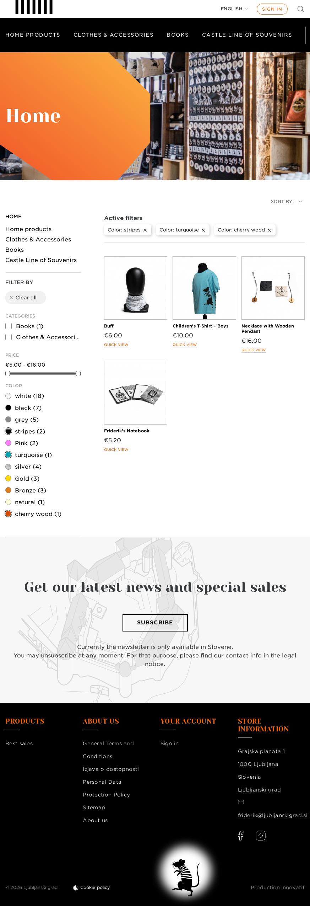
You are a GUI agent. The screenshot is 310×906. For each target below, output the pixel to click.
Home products (32, 35)
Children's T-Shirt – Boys (200, 326)
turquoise (33, 455)
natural (30, 502)
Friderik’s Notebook (126, 430)
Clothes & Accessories (114, 35)
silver (28, 466)
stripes (30, 431)
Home (13, 216)
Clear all (23, 297)
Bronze (30, 490)
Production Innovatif (278, 887)
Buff (109, 326)
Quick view (116, 344)
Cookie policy (95, 887)
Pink (26, 443)
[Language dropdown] (235, 9)
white (29, 396)
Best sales (19, 743)
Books (178, 35)
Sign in (272, 9)
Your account (189, 721)
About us (95, 820)
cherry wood (38, 514)
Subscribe (155, 622)
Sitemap (94, 807)
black (28, 408)
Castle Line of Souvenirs (247, 35)
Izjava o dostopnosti (111, 769)
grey (27, 419)
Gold (27, 478)
